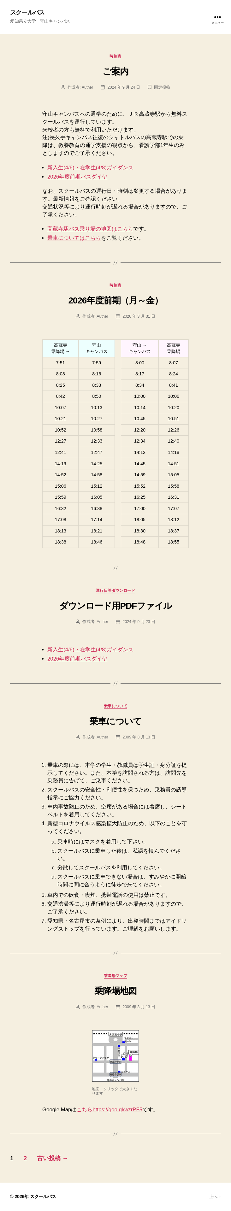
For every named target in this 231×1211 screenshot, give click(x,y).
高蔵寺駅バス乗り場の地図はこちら (90, 229)
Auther (87, 87)
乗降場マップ (115, 975)
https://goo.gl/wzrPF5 (117, 1110)
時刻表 (115, 56)
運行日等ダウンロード (115, 590)
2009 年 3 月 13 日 (138, 737)
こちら (84, 1110)
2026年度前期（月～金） (115, 300)
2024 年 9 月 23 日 (138, 621)
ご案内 (115, 71)
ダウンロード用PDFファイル (115, 606)
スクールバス (27, 12)
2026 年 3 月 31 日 (138, 316)
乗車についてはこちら (74, 238)
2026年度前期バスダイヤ (77, 177)
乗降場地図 (115, 991)
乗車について (115, 706)
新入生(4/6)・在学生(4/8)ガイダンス (90, 168)
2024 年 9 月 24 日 (124, 87)
